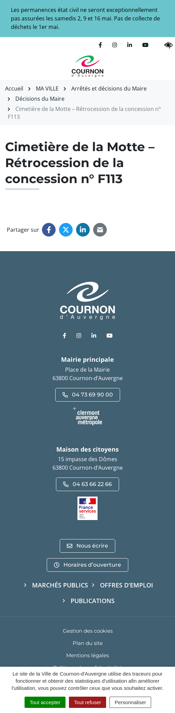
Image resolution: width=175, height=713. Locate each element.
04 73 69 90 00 (87, 394)
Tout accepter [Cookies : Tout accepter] (45, 702)
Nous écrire (87, 545)
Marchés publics (60, 585)
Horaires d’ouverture (87, 565)
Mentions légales (87, 655)
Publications (93, 601)
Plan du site (88, 643)
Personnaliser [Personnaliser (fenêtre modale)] (130, 702)
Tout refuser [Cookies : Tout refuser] (87, 702)
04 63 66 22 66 (87, 484)
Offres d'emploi (126, 585)
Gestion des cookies (88, 631)
